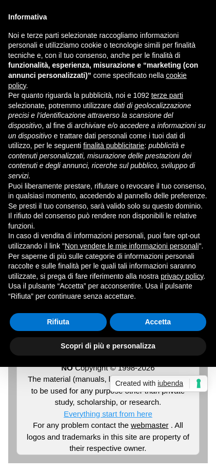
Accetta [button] (158, 322)
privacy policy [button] (182, 276)
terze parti (167, 95)
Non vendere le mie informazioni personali (132, 246)
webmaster (149, 425)
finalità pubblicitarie (113, 145)
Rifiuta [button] (58, 322)
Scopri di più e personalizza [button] (108, 346)
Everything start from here (108, 413)
